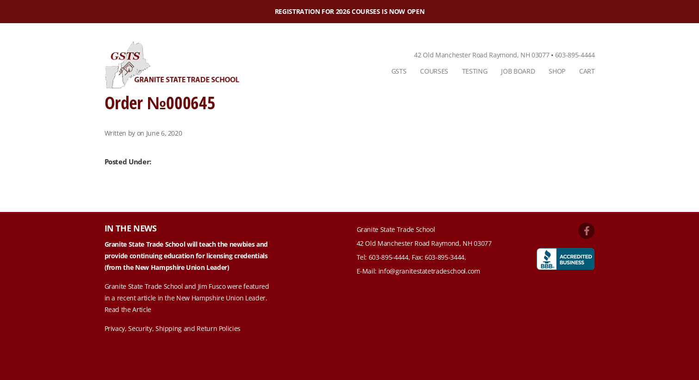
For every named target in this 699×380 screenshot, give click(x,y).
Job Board (518, 71)
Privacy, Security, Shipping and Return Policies (173, 328)
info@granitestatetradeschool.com (429, 271)
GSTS (399, 71)
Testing (475, 71)
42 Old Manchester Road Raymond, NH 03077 (481, 54)
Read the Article (128, 309)
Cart (587, 71)
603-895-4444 (575, 54)
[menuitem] (399, 71)
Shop (557, 71)
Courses (434, 71)
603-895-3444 (444, 257)
